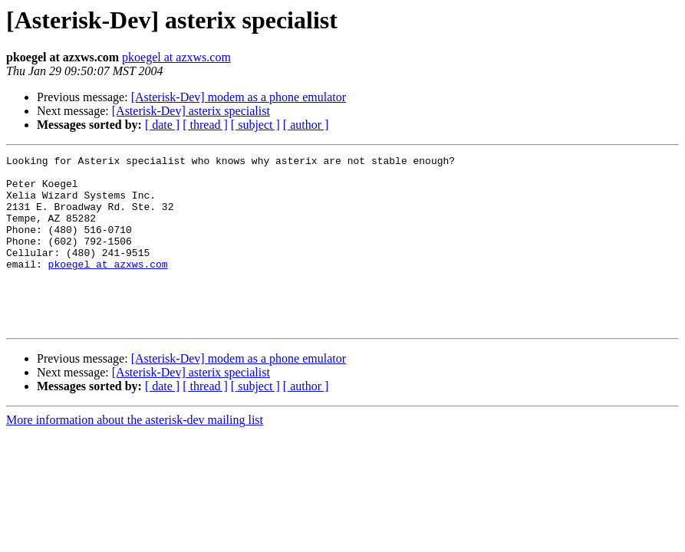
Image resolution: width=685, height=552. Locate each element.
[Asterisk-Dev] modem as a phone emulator (238, 97)
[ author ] (306, 124)
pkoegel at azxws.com (176, 57)
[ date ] (162, 124)
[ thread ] (205, 124)
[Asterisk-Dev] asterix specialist (191, 110)
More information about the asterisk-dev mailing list (134, 454)
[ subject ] (255, 124)
